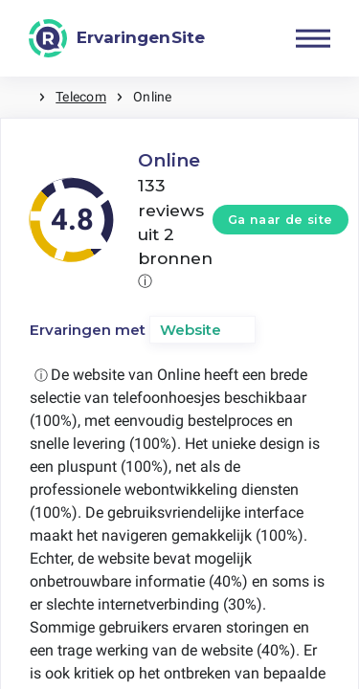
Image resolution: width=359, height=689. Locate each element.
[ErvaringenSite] (117, 38)
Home (19, 97)
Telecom (81, 96)
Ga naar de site (280, 219)
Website (190, 330)
